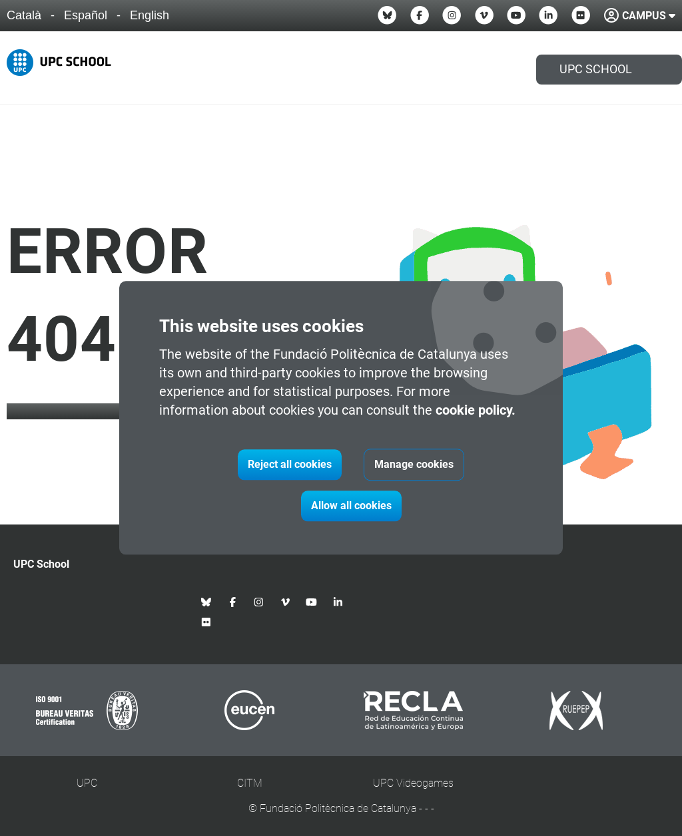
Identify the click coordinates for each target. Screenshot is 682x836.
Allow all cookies (351, 506)
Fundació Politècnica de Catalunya (338, 808)
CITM (249, 783)
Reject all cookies (290, 465)
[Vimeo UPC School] (484, 15)
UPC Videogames (413, 783)
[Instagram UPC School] (451, 15)
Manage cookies (414, 465)
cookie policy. (475, 411)
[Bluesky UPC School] (387, 15)
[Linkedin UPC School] (548, 15)
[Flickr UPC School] (580, 15)
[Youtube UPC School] (516, 15)
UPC (87, 783)
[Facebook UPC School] (419, 15)
